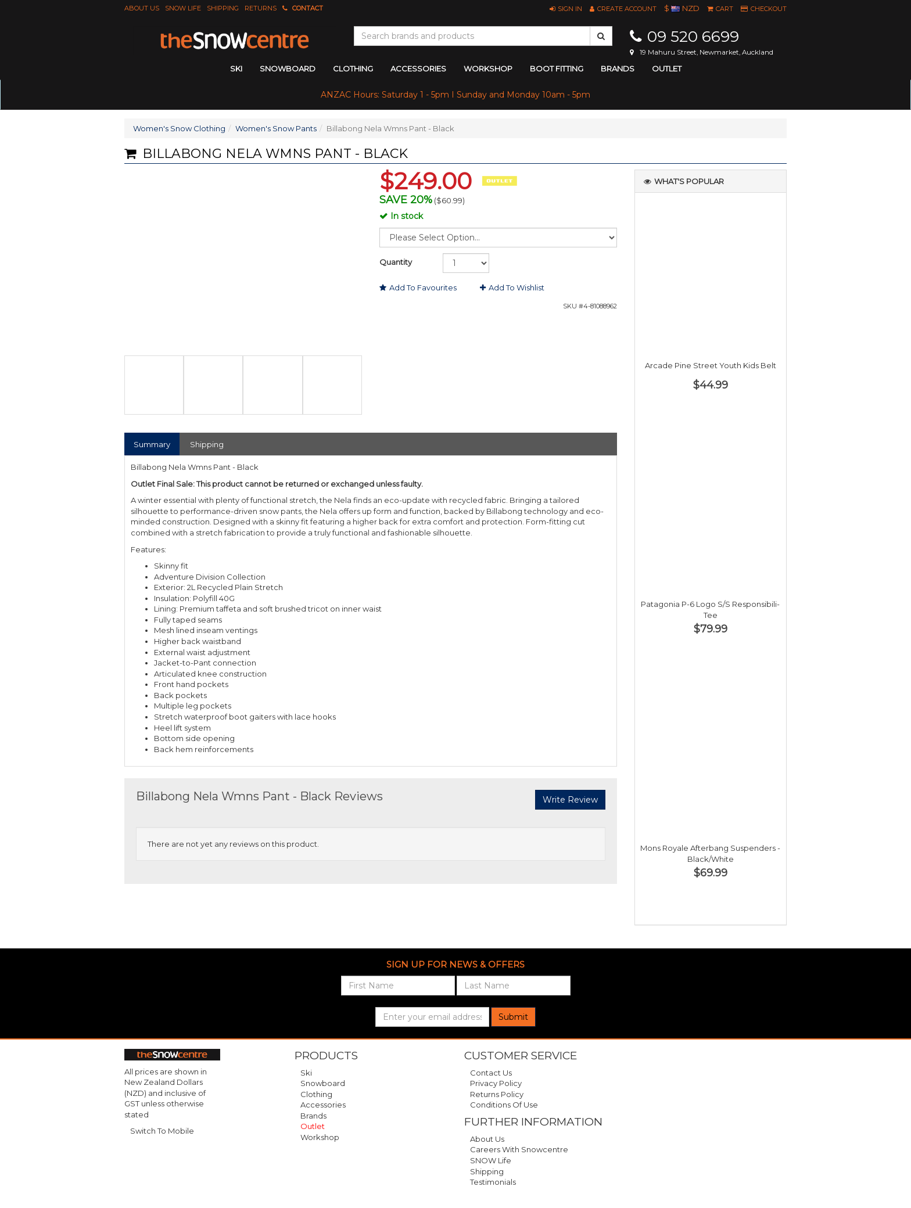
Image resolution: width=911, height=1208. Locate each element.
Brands (617, 68)
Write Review (570, 799)
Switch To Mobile (162, 1130)
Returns (261, 8)
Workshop (488, 68)
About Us (141, 8)
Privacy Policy (496, 1083)
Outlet (667, 68)
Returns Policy (496, 1094)
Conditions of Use (504, 1104)
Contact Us (491, 1072)
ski (236, 68)
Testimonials (493, 1182)
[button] (566, 9)
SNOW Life (183, 8)
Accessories (323, 1104)
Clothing (316, 1094)
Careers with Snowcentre (519, 1149)
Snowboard (322, 1083)
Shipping (223, 8)
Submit (513, 1017)
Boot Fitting (556, 68)
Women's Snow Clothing (179, 128)
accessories (418, 68)
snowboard (287, 68)
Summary (152, 444)
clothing (353, 68)
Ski (306, 1072)
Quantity (395, 262)
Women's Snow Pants (276, 128)
